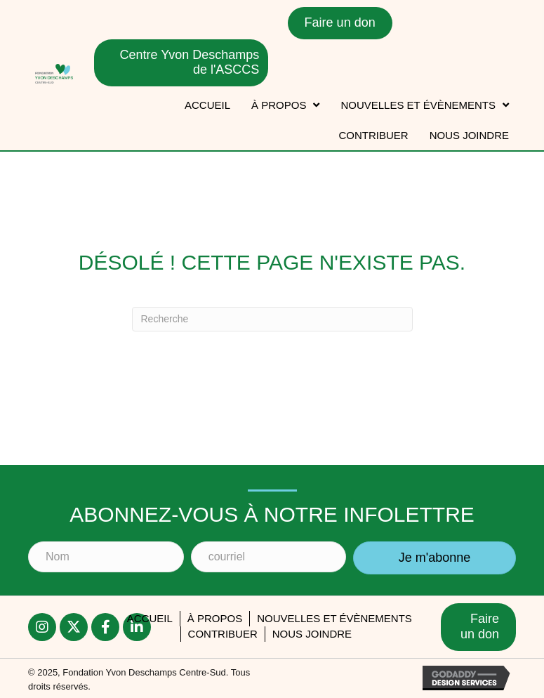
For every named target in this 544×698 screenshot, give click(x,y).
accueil (150, 618)
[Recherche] (272, 319)
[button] (42, 627)
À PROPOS (214, 618)
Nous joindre (312, 634)
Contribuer (223, 634)
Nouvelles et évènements (334, 618)
